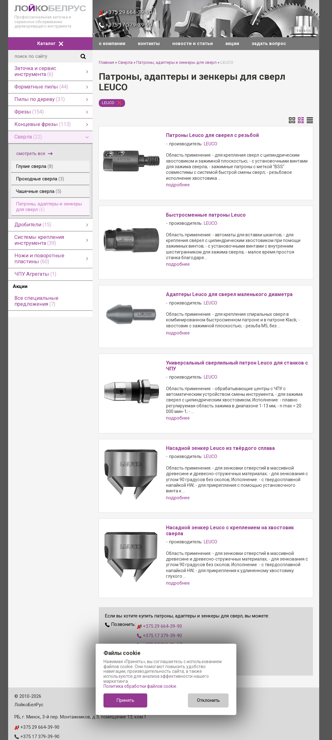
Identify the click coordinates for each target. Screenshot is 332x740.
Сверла (125, 62)
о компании (112, 43)
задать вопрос (269, 43)
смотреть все (34, 153)
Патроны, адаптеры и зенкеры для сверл (176, 62)
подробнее (178, 185)
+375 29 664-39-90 (125, 12)
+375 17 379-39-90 (125, 25)
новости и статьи (192, 43)
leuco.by (22, 734)
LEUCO (108, 102)
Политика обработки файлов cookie (139, 686)
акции (232, 43)
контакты (149, 43)
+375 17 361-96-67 (159, 615)
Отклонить (208, 700)
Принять (125, 700)
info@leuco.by (29, 725)
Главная (106, 62)
